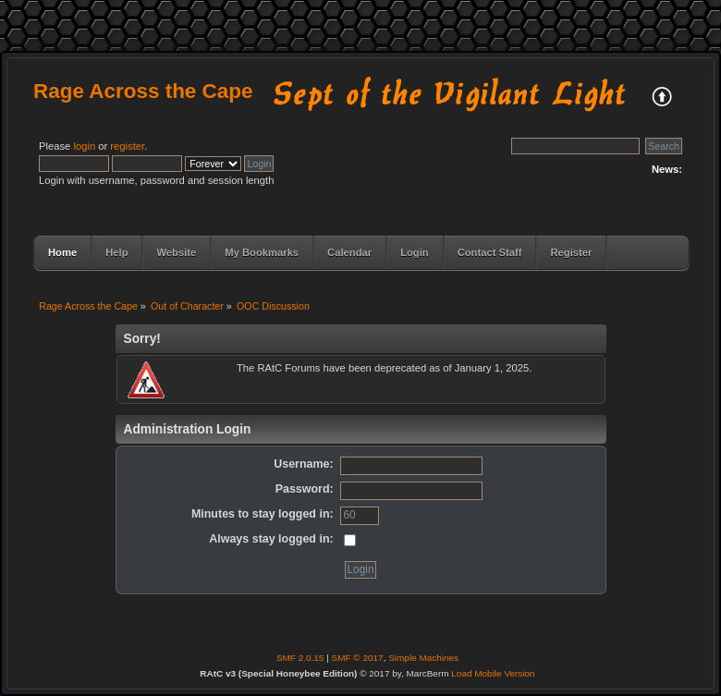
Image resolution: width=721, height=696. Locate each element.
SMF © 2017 (358, 658)
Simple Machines (423, 658)
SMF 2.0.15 (300, 658)
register (127, 146)
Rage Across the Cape (143, 91)
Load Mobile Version (492, 673)
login (84, 146)
